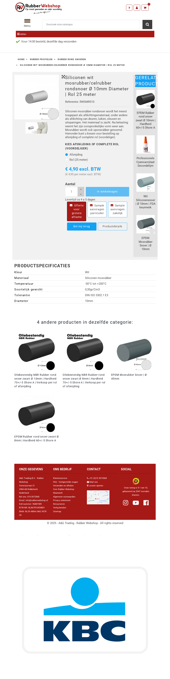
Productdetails (112, 226)
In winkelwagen (107, 191)
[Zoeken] (91, 24)
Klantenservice (60, 478)
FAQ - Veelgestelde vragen (65, 482)
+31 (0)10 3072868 (98, 478)
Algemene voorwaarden (64, 497)
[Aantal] (74, 191)
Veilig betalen (59, 507)
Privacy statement (61, 500)
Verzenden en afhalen (63, 485)
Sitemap (57, 511)
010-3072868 (33, 497)
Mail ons (94, 482)
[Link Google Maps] (98, 496)
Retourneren (59, 504)
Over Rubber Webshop (63, 489)
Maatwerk (58, 493)
